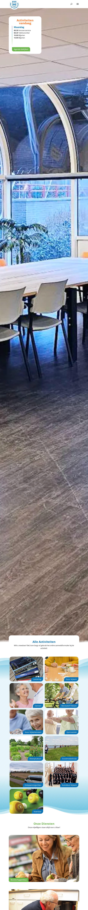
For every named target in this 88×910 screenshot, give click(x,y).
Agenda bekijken (21, 49)
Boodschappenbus (19, 880)
